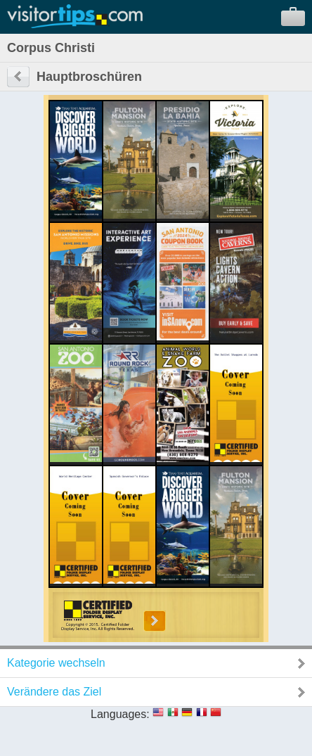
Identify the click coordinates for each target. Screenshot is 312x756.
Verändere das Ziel (54, 692)
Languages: (120, 714)
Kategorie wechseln (56, 663)
